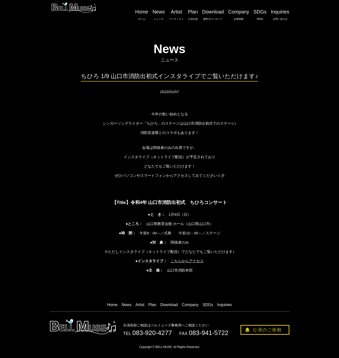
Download (213, 15)
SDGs (259, 15)
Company (238, 15)
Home (141, 15)
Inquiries (280, 15)
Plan (193, 15)
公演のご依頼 (267, 329)
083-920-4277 (152, 332)
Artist (176, 15)
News (159, 15)
